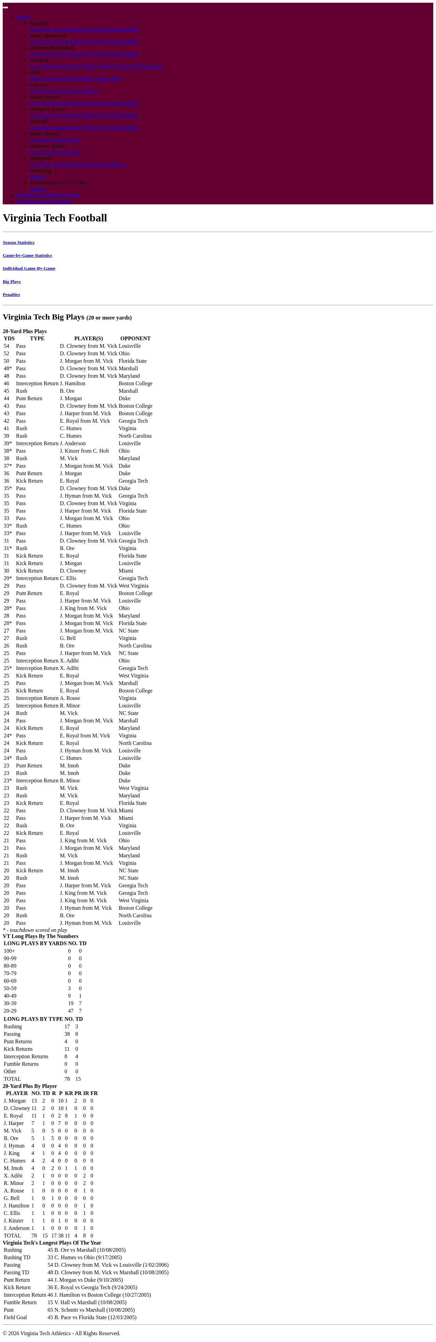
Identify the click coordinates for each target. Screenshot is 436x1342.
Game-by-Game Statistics (27, 255)
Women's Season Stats (97, 78)
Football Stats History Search (48, 195)
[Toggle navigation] (5, 7)
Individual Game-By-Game (29, 268)
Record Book (123, 29)
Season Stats (66, 29)
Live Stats (41, 29)
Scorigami (151, 66)
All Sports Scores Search (43, 201)
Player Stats (95, 29)
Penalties (11, 294)
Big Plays (12, 281)
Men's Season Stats (51, 78)
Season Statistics (18, 242)
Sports (23, 17)
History (90, 91)
